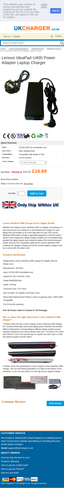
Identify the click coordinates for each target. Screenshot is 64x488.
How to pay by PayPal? (12, 469)
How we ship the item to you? (15, 457)
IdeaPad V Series (54, 49)
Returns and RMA (10, 473)
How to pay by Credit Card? (14, 465)
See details (28, 184)
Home (3, 49)
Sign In (6, 36)
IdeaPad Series (37, 49)
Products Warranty (10, 461)
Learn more (44, 5)
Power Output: (8, 161)
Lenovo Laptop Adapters (18, 49)
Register (16, 36)
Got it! (55, 11)
